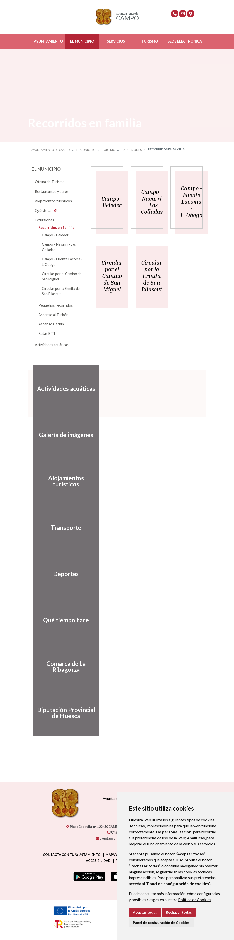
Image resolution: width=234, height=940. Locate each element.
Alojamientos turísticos (53, 201)
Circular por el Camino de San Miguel (62, 276)
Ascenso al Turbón (53, 315)
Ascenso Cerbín (51, 324)
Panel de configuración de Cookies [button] (161, 922)
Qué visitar (47, 210)
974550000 (116, 832)
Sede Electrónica (185, 41)
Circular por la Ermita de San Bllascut (61, 291)
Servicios (116, 41)
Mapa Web (114, 855)
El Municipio (82, 41)
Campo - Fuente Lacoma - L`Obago (62, 262)
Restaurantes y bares (52, 191)
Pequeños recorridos (56, 305)
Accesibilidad (98, 861)
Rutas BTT (47, 333)
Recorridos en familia (56, 227)
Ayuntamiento (48, 41)
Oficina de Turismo (50, 182)
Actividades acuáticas (52, 345)
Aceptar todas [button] (145, 912)
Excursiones (132, 150)
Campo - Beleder (55, 235)
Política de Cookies (194, 899)
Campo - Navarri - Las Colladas (59, 247)
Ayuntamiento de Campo (50, 150)
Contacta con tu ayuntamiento (72, 855)
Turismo (149, 41)
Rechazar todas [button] (179, 912)
